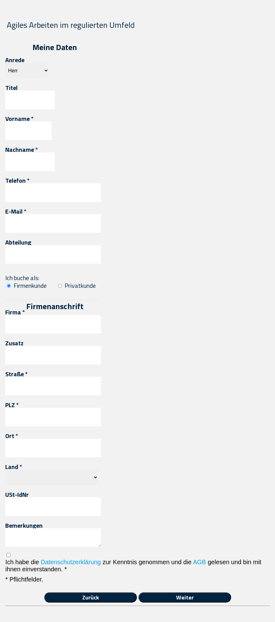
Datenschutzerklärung (71, 562)
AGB (199, 562)
